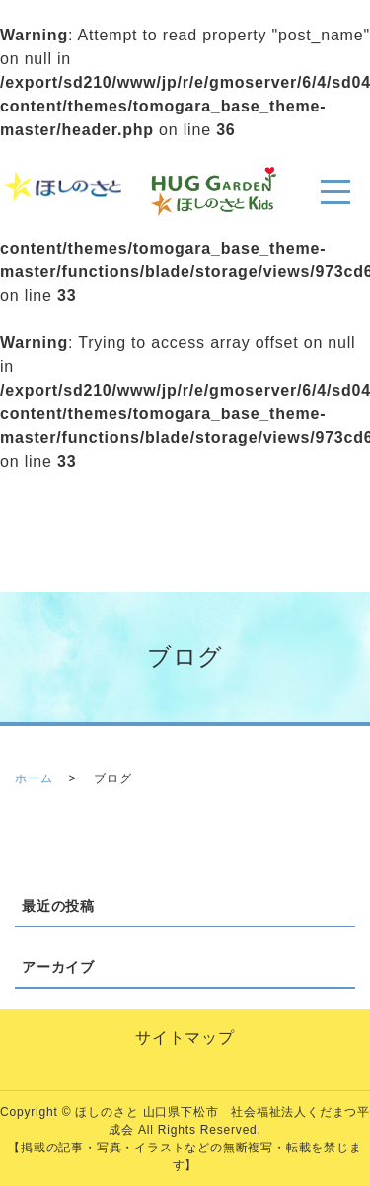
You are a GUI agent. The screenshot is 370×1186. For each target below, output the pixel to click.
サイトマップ (185, 1037)
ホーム (33, 778)
